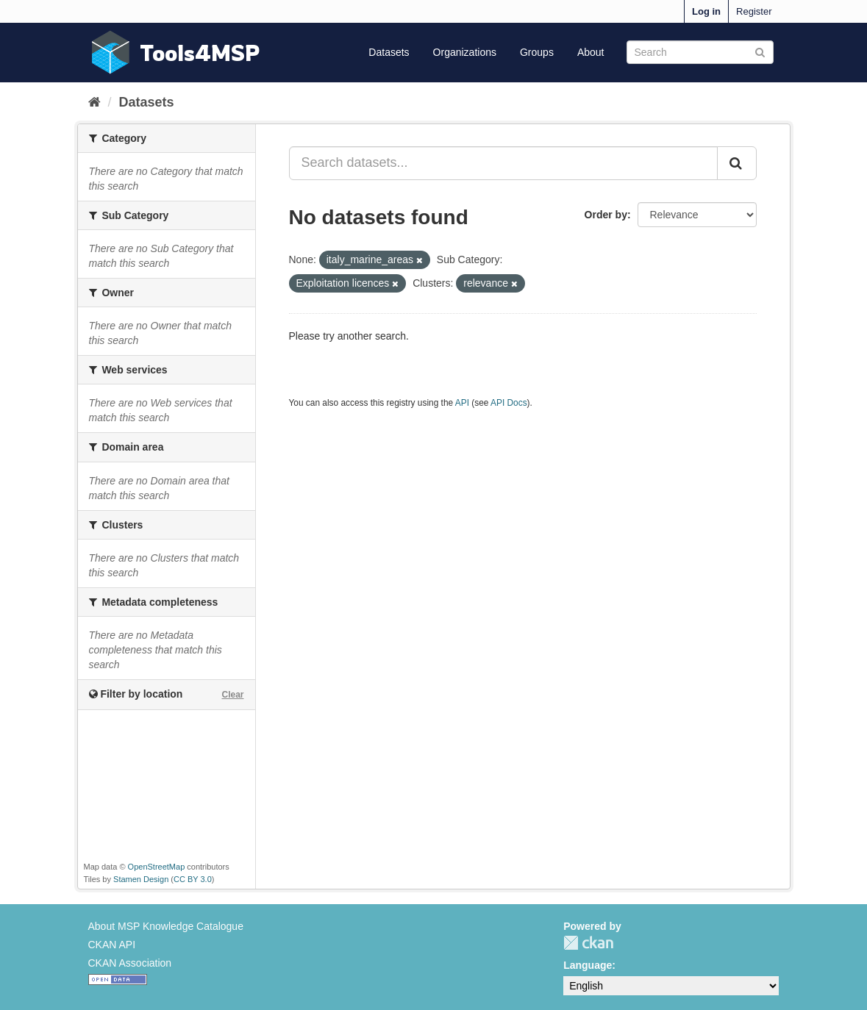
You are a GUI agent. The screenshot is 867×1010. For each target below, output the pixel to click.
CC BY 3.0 (193, 879)
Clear (232, 695)
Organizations (464, 52)
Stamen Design (140, 879)
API (462, 403)
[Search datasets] (700, 52)
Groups (537, 52)
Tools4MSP (200, 52)
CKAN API (112, 944)
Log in (706, 11)
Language (587, 965)
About (590, 52)
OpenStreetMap (156, 866)
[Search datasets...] (503, 163)
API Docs (508, 403)
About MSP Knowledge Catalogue (165, 926)
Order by (606, 215)
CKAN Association (130, 963)
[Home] (94, 102)
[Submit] (760, 51)
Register (753, 11)
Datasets (388, 52)
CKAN (588, 942)
